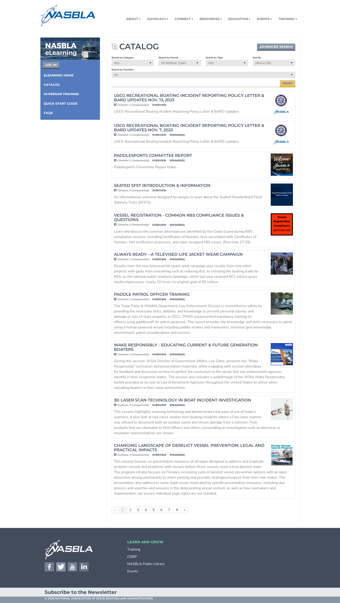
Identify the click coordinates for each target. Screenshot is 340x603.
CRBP (132, 556)
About (133, 19)
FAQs (48, 113)
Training (287, 19)
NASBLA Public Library (146, 563)
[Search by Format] (180, 63)
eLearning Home (59, 75)
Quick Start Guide (61, 104)
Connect (184, 19)
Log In (51, 65)
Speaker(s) (177, 135)
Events (264, 19)
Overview (159, 105)
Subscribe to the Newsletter (81, 592)
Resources (210, 19)
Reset (287, 83)
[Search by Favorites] (203, 75)
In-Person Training (61, 94)
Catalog (52, 85)
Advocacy (157, 19)
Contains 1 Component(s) (133, 105)
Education (239, 19)
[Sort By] (274, 63)
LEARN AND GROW (145, 542)
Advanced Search (276, 47)
